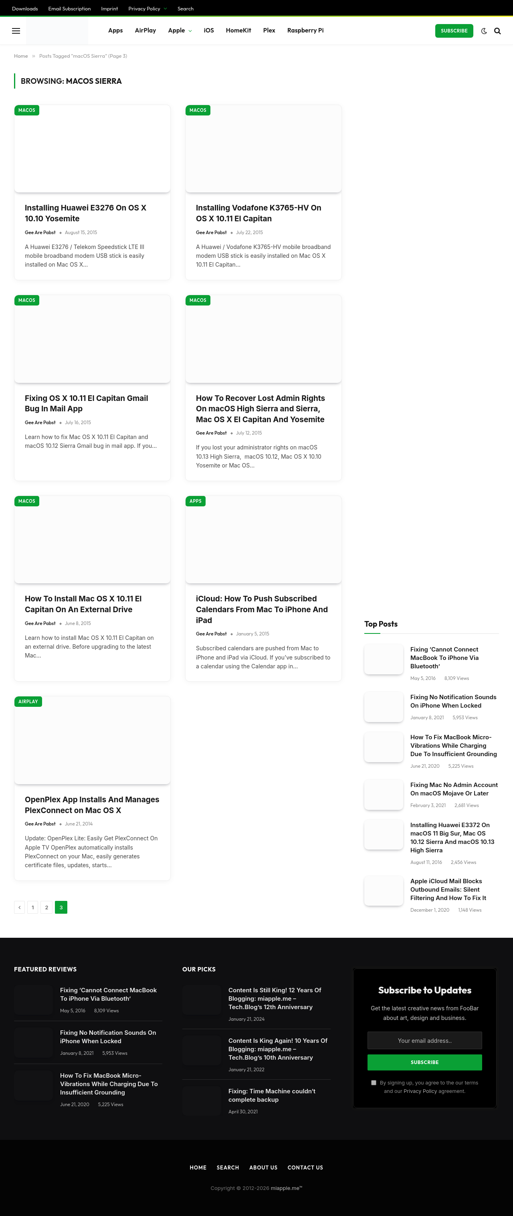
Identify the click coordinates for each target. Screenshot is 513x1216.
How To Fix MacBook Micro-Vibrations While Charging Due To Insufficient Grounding (453, 130)
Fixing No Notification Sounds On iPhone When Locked (453, 86)
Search (228, 552)
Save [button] (13, 1123)
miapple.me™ (287, 572)
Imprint (100, 1168)
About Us (263, 552)
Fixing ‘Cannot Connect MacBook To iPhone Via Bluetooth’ (444, 42)
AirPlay (28, 86)
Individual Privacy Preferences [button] (50, 1154)
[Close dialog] (153, 608)
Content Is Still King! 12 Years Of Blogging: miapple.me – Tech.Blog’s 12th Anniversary (274, 383)
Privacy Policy (420, 476)
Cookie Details (27, 1169)
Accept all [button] (21, 1138)
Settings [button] (164, 1021)
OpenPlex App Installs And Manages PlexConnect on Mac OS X (92, 190)
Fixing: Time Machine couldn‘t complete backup (271, 480)
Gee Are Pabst (40, 8)
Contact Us (305, 552)
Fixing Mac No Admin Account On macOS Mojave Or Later (454, 174)
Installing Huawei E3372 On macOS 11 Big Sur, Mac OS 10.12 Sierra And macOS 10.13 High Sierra (452, 222)
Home (198, 552)
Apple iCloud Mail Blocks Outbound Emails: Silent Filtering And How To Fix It (448, 274)
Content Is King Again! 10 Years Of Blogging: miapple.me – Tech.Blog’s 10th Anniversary (277, 433)
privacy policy (188, 1004)
